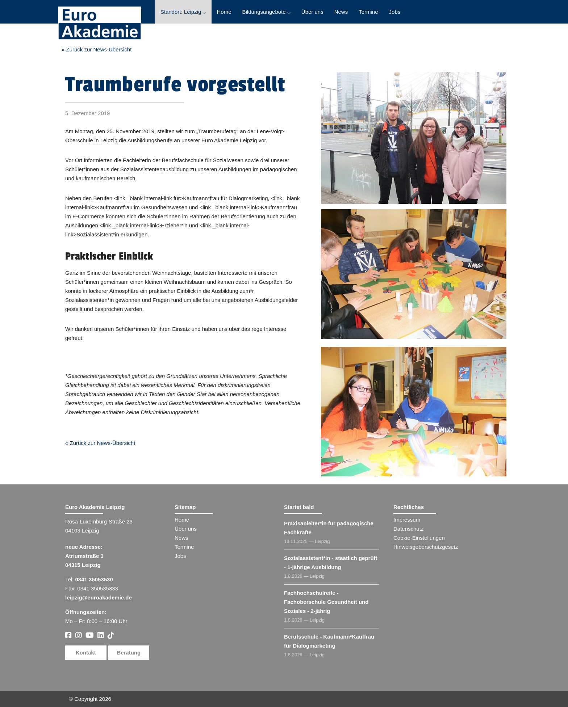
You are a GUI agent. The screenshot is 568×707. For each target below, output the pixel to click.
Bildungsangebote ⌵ (266, 12)
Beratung (129, 652)
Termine (368, 12)
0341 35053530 (94, 579)
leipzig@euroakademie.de (98, 597)
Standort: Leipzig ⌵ (183, 12)
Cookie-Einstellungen (419, 538)
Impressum (406, 520)
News (341, 12)
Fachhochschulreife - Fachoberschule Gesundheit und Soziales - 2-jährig (326, 602)
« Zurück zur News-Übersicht (96, 49)
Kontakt (86, 652)
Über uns (312, 12)
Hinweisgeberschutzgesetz (425, 547)
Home (224, 12)
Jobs (395, 12)
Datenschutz (408, 529)
